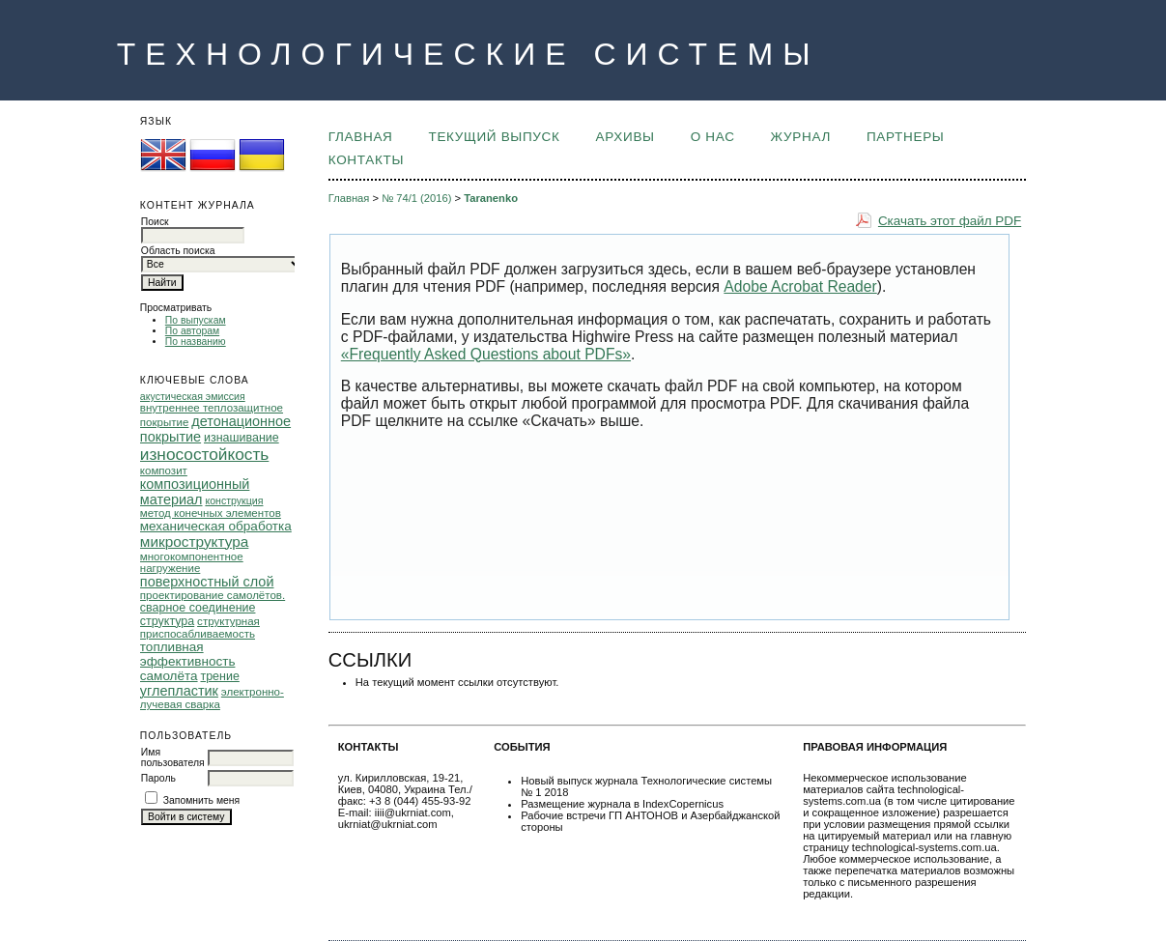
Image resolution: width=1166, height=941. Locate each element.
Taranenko (491, 198)
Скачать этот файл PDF (949, 221)
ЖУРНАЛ (801, 136)
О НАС (713, 136)
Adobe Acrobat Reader (800, 286)
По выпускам (195, 320)
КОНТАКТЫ (366, 160)
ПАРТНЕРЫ (906, 136)
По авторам (192, 331)
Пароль (158, 778)
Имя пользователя (173, 757)
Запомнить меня (202, 800)
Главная (360, 136)
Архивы (625, 136)
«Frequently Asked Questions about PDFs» (486, 354)
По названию (195, 341)
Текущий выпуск (493, 136)
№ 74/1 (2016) (416, 198)
